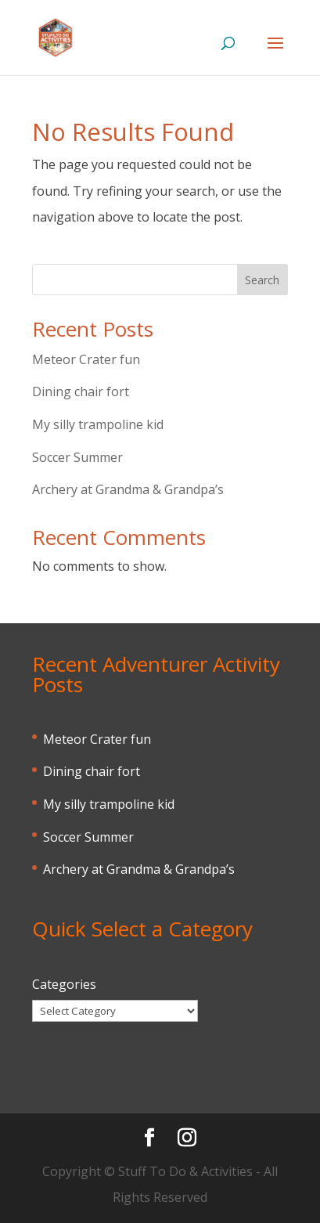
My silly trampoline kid (98, 424)
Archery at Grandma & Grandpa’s (128, 489)
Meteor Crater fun (86, 359)
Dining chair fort (80, 391)
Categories (64, 984)
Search (262, 279)
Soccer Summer (77, 457)
